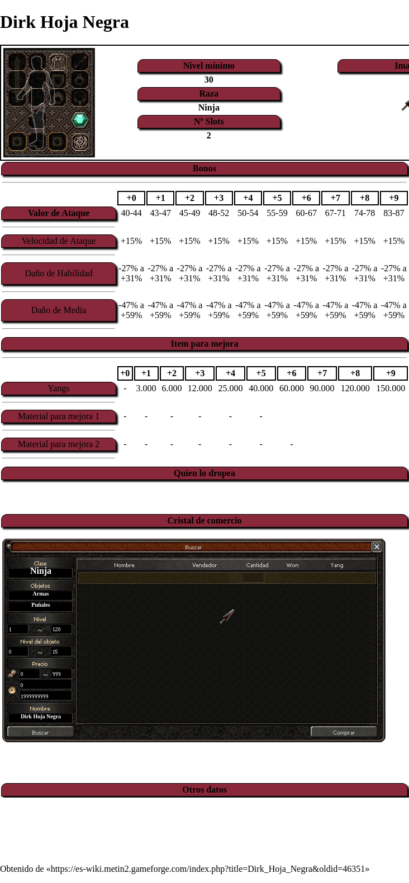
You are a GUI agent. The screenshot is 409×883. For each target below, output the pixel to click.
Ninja (209, 107)
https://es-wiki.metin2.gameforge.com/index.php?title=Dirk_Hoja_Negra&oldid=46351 (208, 869)
